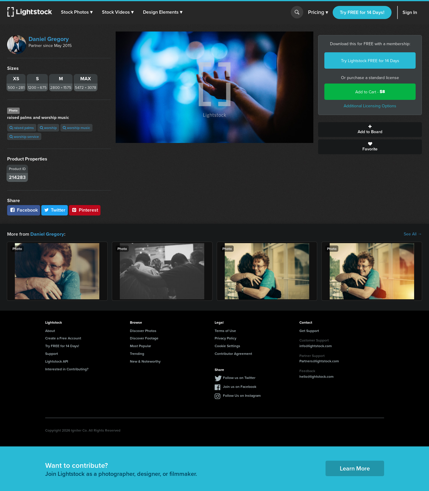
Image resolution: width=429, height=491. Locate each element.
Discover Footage (144, 337)
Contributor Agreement (233, 353)
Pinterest (84, 210)
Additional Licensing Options (370, 106)
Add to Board (370, 130)
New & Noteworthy (145, 360)
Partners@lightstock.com (319, 360)
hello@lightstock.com (316, 376)
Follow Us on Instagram (242, 395)
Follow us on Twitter (239, 377)
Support (51, 353)
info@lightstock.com (315, 345)
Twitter (55, 210)
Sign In (410, 12)
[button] (77, 12)
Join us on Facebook (239, 386)
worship (48, 127)
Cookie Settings (227, 345)
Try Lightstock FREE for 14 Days (370, 61)
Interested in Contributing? (67, 368)
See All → (413, 234)
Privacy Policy (225, 337)
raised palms (22, 127)
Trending (137, 353)
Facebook (24, 210)
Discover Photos (143, 330)
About (50, 330)
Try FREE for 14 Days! (362, 12)
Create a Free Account (63, 337)
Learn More (355, 468)
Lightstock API (56, 360)
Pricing (318, 12)
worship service (24, 136)
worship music (76, 127)
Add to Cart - (370, 92)
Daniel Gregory (49, 38)
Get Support (309, 330)
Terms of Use (225, 330)
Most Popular (140, 345)
